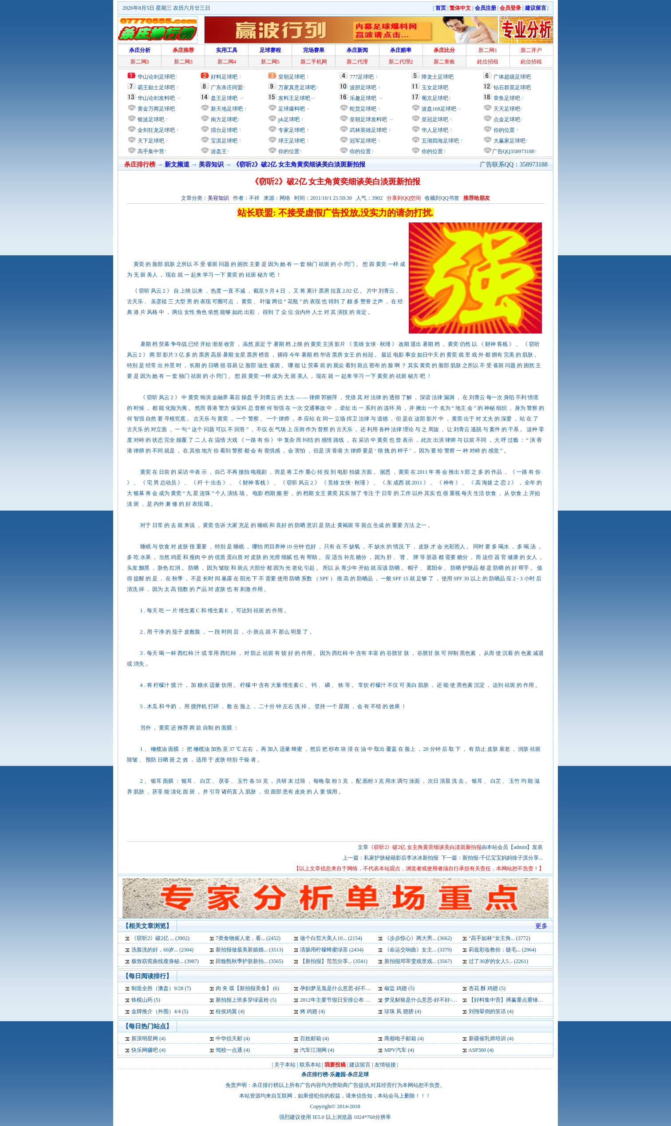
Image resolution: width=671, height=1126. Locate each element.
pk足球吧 (288, 119)
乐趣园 (338, 1074)
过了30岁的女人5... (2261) (498, 961)
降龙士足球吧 (438, 77)
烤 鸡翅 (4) (312, 1011)
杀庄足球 (358, 1074)
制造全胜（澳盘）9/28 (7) (161, 988)
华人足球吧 (434, 130)
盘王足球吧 (224, 98)
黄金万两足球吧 (156, 109)
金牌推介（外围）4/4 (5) (159, 1011)
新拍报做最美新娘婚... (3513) (249, 950)
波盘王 (218, 151)
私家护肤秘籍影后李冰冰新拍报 (401, 858)
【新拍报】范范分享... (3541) (333, 961)
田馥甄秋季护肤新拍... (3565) (249, 961)
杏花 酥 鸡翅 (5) (487, 988)
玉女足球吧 (435, 87)
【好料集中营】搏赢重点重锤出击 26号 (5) (518, 1000)
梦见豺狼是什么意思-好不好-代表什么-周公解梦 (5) (444, 1000)
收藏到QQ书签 (442, 198)
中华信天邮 (229, 1038)
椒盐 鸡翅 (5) (399, 988)
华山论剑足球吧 (156, 77)
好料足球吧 (224, 77)
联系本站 (310, 1065)
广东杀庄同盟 (227, 87)
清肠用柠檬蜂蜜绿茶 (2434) (331, 950)
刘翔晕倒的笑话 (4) (491, 1011)
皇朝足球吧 (291, 77)
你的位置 (288, 151)
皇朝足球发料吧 (367, 119)
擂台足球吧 (223, 130)
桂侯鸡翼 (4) (230, 1011)
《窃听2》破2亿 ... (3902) (160, 938)
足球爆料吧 (291, 109)
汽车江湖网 (313, 1050)
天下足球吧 (150, 141)
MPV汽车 (395, 1050)
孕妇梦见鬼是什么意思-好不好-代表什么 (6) (351, 988)
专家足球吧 (291, 130)
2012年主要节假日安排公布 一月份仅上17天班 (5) (357, 1000)
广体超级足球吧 (512, 77)
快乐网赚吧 (144, 1050)
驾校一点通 (229, 1050)
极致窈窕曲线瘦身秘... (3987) (165, 961)
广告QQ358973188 (513, 151)
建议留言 (360, 1065)
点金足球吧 (506, 119)
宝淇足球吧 (224, 141)
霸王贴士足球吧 (156, 87)
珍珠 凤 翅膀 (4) (402, 1011)
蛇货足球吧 (364, 109)
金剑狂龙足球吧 (155, 130)
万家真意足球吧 (297, 87)
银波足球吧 (151, 119)
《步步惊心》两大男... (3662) (418, 938)
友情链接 (385, 1065)
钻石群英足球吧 (512, 87)
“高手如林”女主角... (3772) (499, 938)
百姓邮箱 (310, 1038)
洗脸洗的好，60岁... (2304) (162, 950)
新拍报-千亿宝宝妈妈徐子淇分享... (502, 858)
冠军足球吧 (362, 141)
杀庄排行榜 (314, 1074)
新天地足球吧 (226, 109)
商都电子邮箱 (400, 1038)
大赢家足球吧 (508, 141)
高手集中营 (150, 151)
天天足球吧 (506, 109)
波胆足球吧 (363, 87)
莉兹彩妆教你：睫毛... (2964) (502, 950)
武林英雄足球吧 (367, 130)
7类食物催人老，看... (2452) (248, 938)
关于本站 (285, 1065)
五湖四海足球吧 (439, 141)
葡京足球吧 (435, 98)
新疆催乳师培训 (487, 1038)
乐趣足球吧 (363, 98)
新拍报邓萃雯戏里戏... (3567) (418, 961)
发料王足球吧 (294, 98)
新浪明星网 (144, 1038)
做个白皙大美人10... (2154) (331, 938)
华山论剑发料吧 (156, 98)
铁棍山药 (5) (145, 1000)
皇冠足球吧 (434, 119)
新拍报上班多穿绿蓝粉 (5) (246, 1000)
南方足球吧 (223, 119)
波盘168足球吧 (439, 109)
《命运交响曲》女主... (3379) (418, 950)
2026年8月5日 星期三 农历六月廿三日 (166, 8)
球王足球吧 (291, 141)
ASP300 (477, 1050)
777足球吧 (362, 77)
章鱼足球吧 (506, 98)
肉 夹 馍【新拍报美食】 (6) (247, 988)
